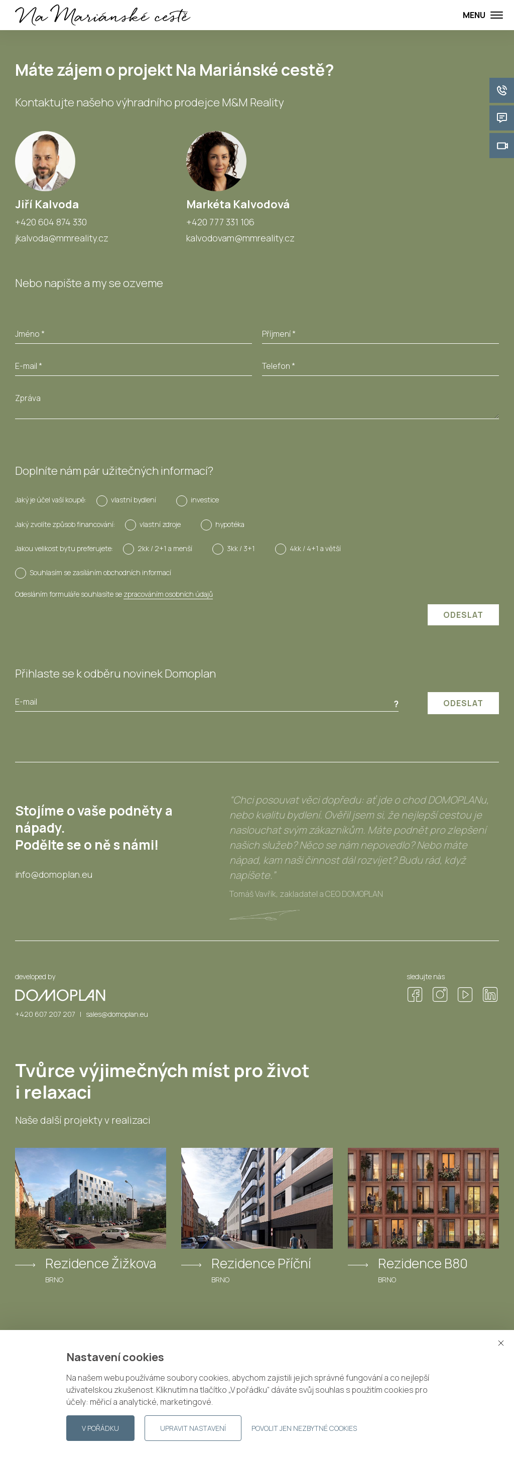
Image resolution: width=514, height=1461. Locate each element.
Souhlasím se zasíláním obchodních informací (100, 572)
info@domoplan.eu (53, 874)
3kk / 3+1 (241, 548)
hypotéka (229, 524)
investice (205, 499)
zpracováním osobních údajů (168, 594)
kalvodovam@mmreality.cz (240, 238)
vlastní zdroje (160, 524)
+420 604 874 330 (51, 222)
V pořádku (100, 1428)
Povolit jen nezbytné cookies (304, 1428)
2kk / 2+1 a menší (165, 548)
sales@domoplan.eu (117, 1014)
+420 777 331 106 (220, 222)
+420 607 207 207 (45, 1014)
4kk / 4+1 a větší (315, 548)
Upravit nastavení (193, 1428)
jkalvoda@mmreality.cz (61, 238)
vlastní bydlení (133, 499)
